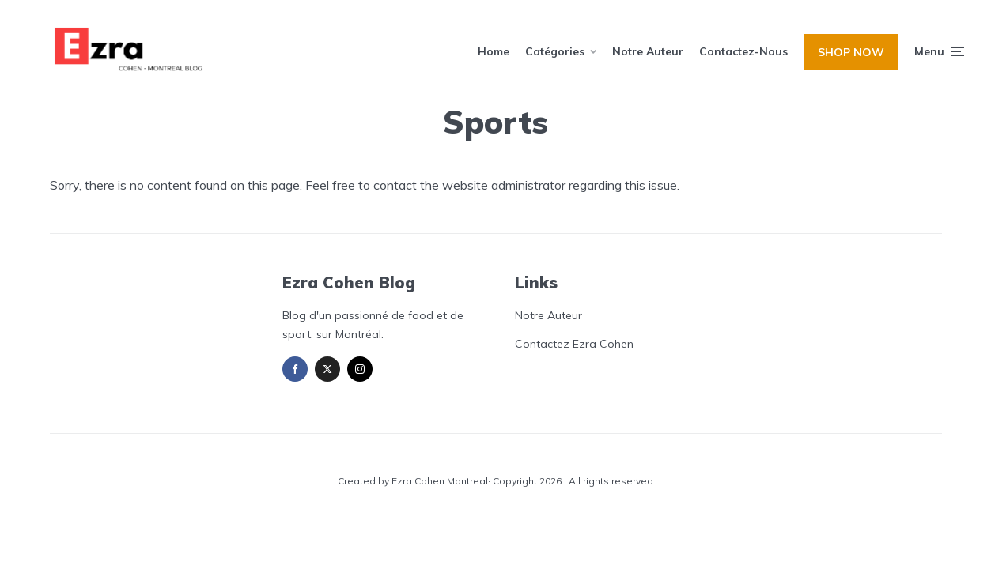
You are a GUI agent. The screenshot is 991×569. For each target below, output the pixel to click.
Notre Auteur (647, 51)
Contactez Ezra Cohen (574, 344)
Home (493, 51)
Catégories (554, 51)
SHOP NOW (851, 52)
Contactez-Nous (743, 51)
